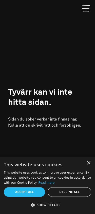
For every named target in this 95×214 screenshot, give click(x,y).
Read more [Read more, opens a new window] (47, 182)
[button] (47, 205)
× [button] (88, 163)
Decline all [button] (69, 192)
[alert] (47, 185)
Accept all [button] (24, 192)
